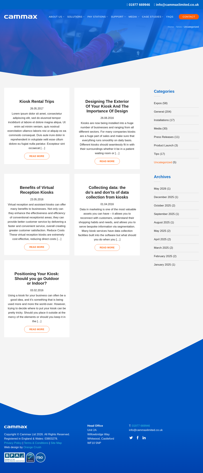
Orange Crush (32, 447)
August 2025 (162, 222)
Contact (189, 16)
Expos (158, 103)
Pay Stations (96, 16)
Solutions (74, 16)
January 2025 (162, 264)
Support (117, 16)
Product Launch (164, 145)
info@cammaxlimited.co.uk (177, 4)
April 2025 (160, 239)
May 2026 (160, 188)
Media (133, 16)
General (159, 111)
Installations (161, 120)
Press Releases (164, 137)
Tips (156, 153)
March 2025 (161, 247)
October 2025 (162, 205)
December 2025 (164, 197)
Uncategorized (163, 162)
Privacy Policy (13, 443)
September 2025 (164, 214)
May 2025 (160, 230)
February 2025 (163, 256)
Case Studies (151, 16)
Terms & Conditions (36, 443)
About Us (55, 16)
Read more (36, 156)
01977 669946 (137, 4)
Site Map (56, 443)
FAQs (169, 16)
